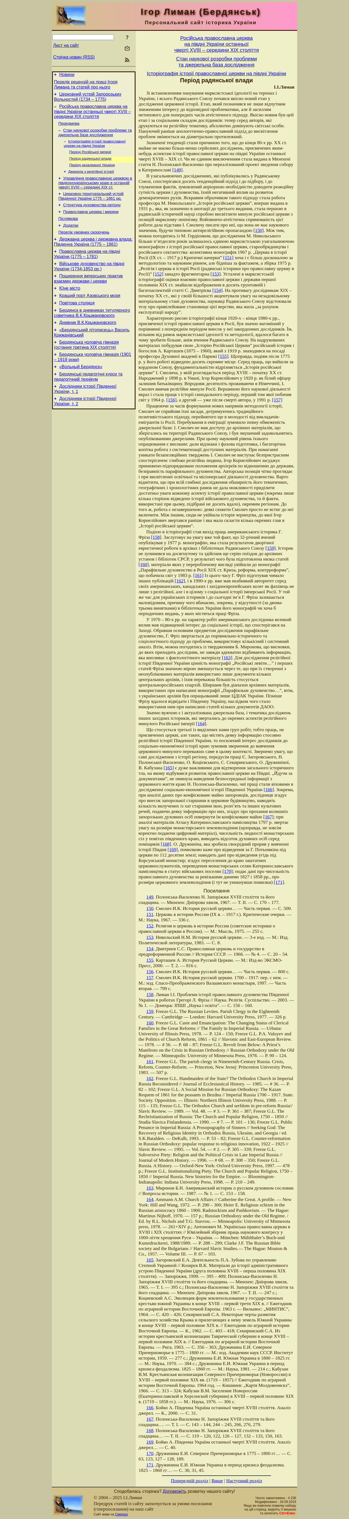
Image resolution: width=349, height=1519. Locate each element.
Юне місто (69, 305)
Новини (66, 75)
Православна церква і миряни (91, 222)
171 (150, 1464)
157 (150, 977)
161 (150, 1061)
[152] (158, 274)
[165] (169, 767)
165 (150, 1260)
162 (150, 1078)
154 (150, 948)
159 (150, 1011)
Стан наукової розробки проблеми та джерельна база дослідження (95, 137)
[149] (177, 170)
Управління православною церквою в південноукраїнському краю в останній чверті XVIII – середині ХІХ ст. (95, 191)
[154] (217, 290)
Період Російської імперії (90, 158)
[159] (271, 548)
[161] (198, 575)
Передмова (68, 127)
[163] (227, 657)
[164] (201, 723)
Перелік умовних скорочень (83, 245)
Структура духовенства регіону (92, 215)
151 (150, 914)
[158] (156, 537)
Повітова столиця (77, 322)
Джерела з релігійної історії (91, 179)
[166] (269, 789)
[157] (277, 400)
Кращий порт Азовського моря (89, 313)
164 (150, 1199)
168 (150, 1430)
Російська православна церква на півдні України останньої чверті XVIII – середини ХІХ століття (92, 114)
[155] (223, 356)
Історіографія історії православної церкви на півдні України (95, 149)
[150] (258, 230)
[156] (171, 400)
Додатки (71, 238)
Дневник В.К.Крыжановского (87, 343)
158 (150, 994)
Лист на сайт (66, 45)
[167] (268, 816)
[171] (279, 882)
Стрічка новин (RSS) (74, 57)
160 (150, 1022)
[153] (215, 274)
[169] (173, 849)
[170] (227, 871)
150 (150, 908)
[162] (180, 580)
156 (150, 971)
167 (150, 1419)
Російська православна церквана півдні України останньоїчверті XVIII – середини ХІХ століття (216, 44)
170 (150, 1453)
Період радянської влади (90, 165)
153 (150, 937)
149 (150, 897)
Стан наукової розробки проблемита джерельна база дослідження (216, 62)
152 (150, 925)
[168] (166, 844)
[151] (228, 257)
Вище (217, 1480)
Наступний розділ (244, 1480)
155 (150, 960)
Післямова (68, 230)
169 (150, 1442)
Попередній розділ (189, 1480)
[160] (144, 564)
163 (150, 1188)
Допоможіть (174, 1491)
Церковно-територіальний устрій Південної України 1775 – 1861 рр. (91, 205)
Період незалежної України (92, 172)
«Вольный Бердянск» (80, 390)
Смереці (121, 1514)
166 (150, 1407)
